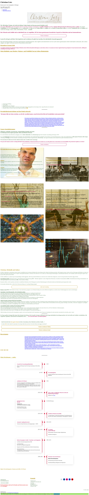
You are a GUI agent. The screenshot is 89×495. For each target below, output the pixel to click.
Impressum (5, 9)
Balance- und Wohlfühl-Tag (26, 51)
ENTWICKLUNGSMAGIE (13, 492)
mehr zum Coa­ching (22, 175)
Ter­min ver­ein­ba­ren (44, 35)
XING (54, 395)
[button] (44, 357)
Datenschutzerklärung (7, 10)
